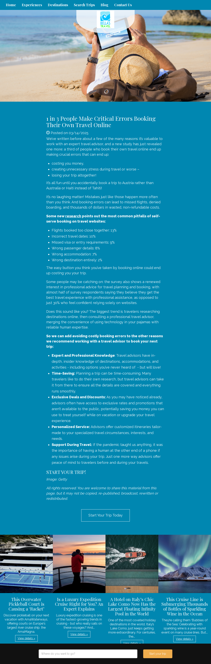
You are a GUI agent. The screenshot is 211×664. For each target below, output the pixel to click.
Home (11, 5)
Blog (104, 5)
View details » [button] (26, 638)
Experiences (32, 5)
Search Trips (84, 5)
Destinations (58, 5)
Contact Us (123, 5)
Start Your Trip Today (105, 515)
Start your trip (157, 653)
